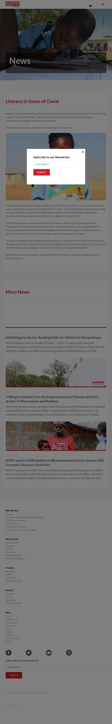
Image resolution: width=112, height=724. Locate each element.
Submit (41, 172)
